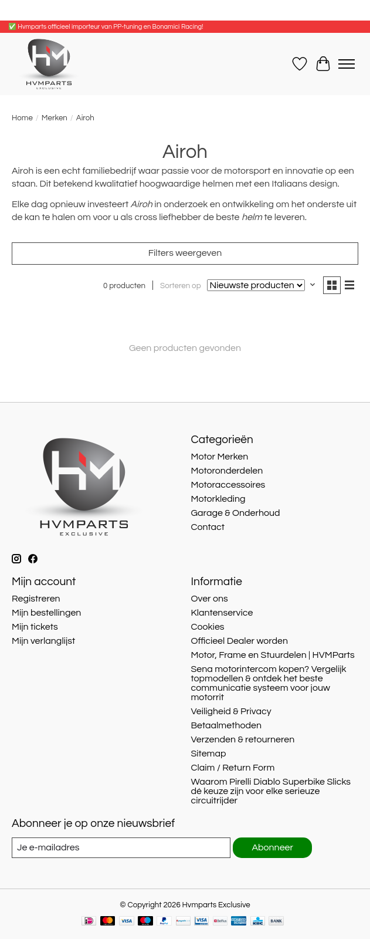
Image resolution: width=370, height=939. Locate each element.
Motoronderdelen (227, 470)
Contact (207, 527)
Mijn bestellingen (46, 612)
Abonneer (272, 847)
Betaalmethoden (226, 725)
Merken (54, 118)
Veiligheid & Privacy (231, 711)
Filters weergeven (185, 253)
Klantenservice (222, 612)
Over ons (209, 598)
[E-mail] (121, 847)
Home (22, 118)
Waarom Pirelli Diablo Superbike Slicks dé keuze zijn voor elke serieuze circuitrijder (271, 791)
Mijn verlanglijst (43, 641)
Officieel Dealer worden (239, 641)
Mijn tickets (35, 626)
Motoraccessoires (228, 484)
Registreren (36, 598)
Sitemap (208, 753)
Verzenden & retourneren (242, 739)
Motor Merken (219, 456)
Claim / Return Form (232, 767)
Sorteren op (180, 286)
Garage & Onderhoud (235, 513)
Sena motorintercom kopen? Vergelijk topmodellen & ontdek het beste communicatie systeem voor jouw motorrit (268, 683)
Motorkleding (218, 499)
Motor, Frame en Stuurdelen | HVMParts (272, 655)
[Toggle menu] (346, 64)
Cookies (207, 626)
